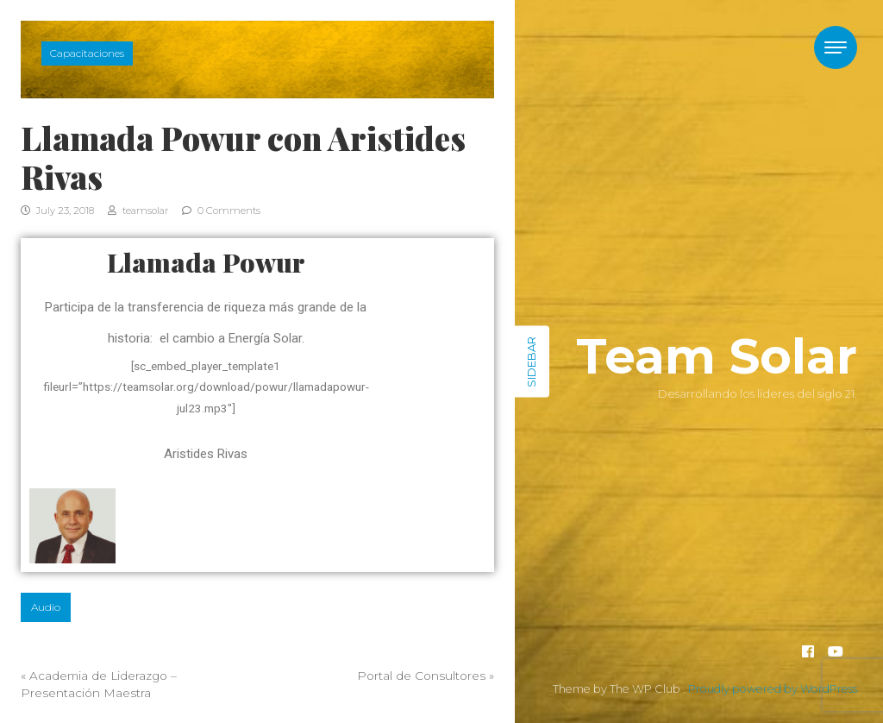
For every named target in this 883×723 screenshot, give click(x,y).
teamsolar (138, 210)
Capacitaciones (87, 53)
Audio (45, 606)
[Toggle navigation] (835, 47)
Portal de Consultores (421, 675)
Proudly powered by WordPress (772, 688)
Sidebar (531, 361)
